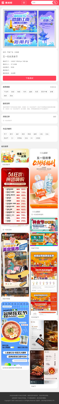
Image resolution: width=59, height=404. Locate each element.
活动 (26, 138)
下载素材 (29, 78)
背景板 (19, 138)
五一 (12, 138)
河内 (24, 92)
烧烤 (35, 134)
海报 (18, 92)
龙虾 (17, 134)
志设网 (13, 73)
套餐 (51, 92)
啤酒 (29, 134)
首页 (4, 52)
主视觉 (38, 138)
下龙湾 (6, 92)
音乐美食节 (35, 317)
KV (32, 138)
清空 (54, 116)
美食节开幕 (35, 248)
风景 (36, 92)
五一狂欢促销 (7, 230)
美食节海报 (6, 299)
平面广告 (10, 52)
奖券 (23, 134)
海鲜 (5, 96)
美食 (11, 96)
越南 (30, 92)
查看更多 (53, 87)
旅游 (12, 92)
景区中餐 (44, 92)
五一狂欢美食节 (7, 120)
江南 (41, 134)
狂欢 (47, 134)
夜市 (11, 134)
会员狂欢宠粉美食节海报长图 (12, 368)
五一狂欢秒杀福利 (37, 214)
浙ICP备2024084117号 (47, 400)
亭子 (5, 134)
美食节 (6, 138)
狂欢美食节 (6, 164)
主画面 (16, 52)
